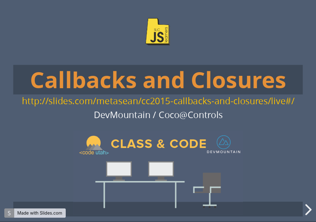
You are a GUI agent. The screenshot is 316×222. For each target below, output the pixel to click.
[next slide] (309, 209)
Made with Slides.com (39, 213)
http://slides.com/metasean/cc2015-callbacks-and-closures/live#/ (158, 100)
